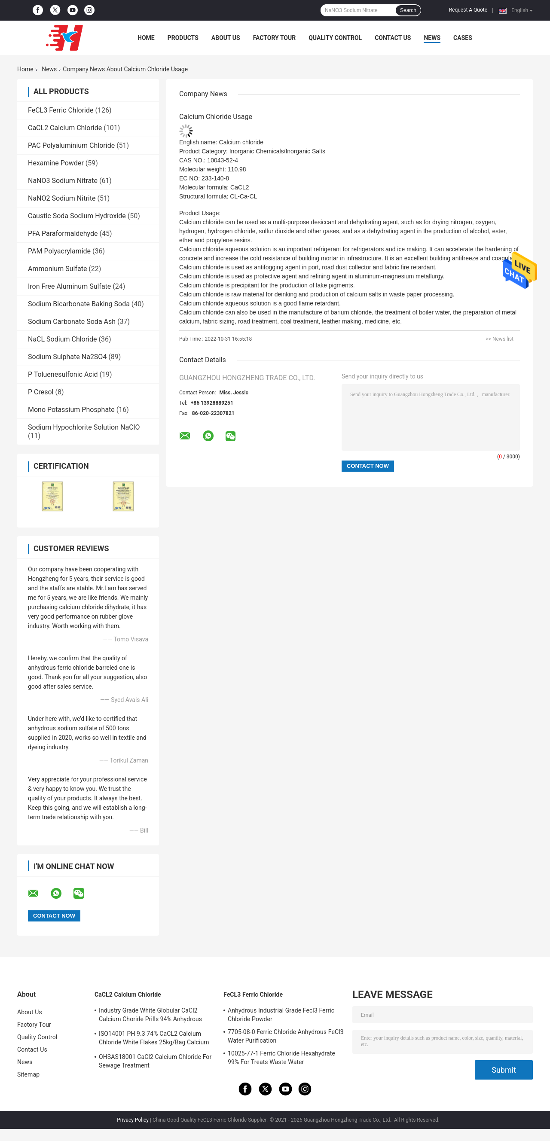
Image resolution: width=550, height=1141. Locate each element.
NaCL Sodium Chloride (62, 339)
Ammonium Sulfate (57, 269)
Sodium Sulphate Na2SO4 (67, 357)
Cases (462, 37)
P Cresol (41, 392)
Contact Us (393, 37)
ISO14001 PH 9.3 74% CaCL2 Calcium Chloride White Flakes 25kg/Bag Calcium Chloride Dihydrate (154, 1039)
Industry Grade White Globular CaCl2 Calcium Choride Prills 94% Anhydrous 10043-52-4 (150, 1016)
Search (408, 10)
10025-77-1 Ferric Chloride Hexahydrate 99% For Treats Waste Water (281, 1057)
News (432, 37)
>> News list (499, 339)
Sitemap (28, 1074)
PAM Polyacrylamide (59, 251)
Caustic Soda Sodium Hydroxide (77, 216)
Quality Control (335, 37)
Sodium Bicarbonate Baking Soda (79, 304)
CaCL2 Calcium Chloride (65, 128)
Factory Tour (274, 37)
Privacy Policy (133, 1120)
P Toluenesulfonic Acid (63, 374)
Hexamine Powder (56, 163)
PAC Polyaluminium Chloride (71, 145)
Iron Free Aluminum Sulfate (69, 286)
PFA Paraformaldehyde (63, 233)
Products (183, 37)
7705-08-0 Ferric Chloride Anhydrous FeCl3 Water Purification (286, 1036)
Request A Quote (468, 10)
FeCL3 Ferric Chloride (60, 110)
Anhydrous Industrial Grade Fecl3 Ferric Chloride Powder (281, 1014)
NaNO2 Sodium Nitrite (61, 198)
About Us (225, 37)
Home (146, 37)
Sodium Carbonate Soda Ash (72, 321)
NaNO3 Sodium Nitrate (63, 181)
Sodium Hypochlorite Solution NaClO (84, 427)
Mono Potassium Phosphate (71, 410)
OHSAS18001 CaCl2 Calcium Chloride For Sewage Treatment (155, 1061)
